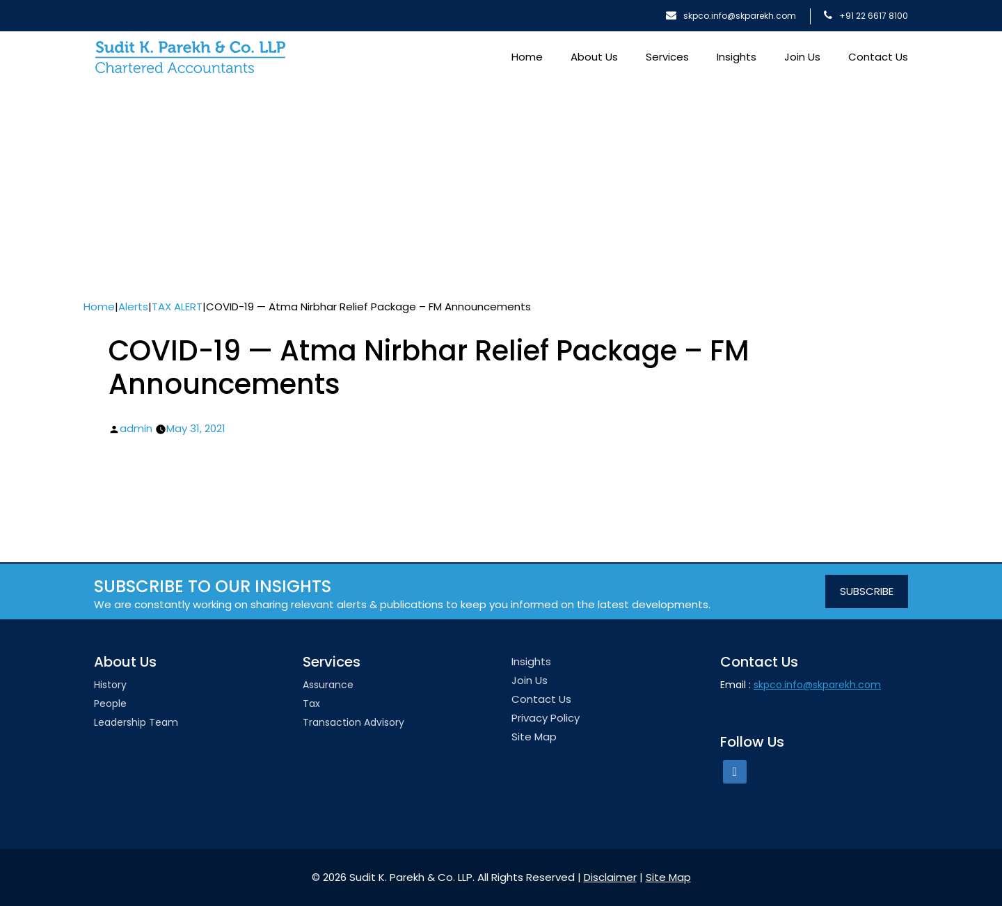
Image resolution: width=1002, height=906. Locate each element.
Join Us (802, 56)
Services (667, 56)
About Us (594, 56)
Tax (311, 703)
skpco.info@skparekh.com (731, 16)
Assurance (328, 685)
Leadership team (136, 722)
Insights (736, 56)
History (110, 685)
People (110, 703)
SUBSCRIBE (866, 591)
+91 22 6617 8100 (866, 16)
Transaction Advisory (353, 722)
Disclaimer (610, 877)
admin (136, 428)
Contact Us (878, 56)
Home (527, 56)
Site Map (534, 736)
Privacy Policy (545, 717)
